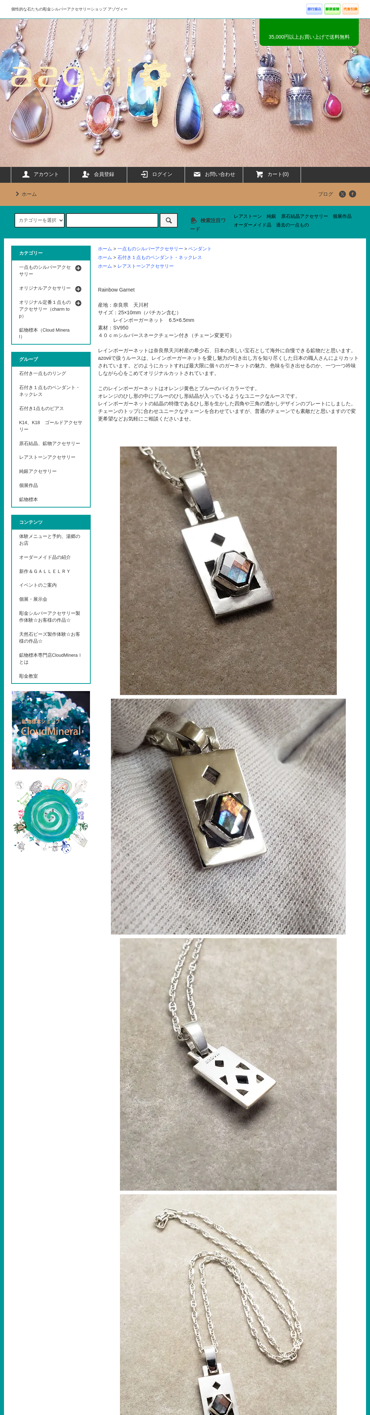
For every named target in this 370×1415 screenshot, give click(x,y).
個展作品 (342, 216)
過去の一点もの (292, 225)
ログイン (156, 174)
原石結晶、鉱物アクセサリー (49, 443)
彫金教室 (28, 676)
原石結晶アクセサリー (304, 216)
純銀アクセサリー (38, 471)
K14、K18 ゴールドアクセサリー (50, 426)
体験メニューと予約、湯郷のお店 (49, 540)
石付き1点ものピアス (41, 408)
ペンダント (200, 248)
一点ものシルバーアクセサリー (150, 248)
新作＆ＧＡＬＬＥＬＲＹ (47, 571)
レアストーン (248, 216)
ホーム (25, 194)
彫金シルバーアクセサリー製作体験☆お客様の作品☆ (49, 617)
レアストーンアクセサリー (145, 266)
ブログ (325, 194)
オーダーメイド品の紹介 (45, 557)
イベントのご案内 (38, 585)
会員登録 (98, 174)
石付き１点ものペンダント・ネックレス (159, 257)
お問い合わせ (214, 174)
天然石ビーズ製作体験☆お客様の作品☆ (49, 638)
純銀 (271, 216)
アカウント (40, 174)
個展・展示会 (33, 599)
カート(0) (272, 174)
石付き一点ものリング (42, 373)
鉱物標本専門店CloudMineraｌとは (50, 659)
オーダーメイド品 (252, 225)
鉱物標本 (28, 499)
